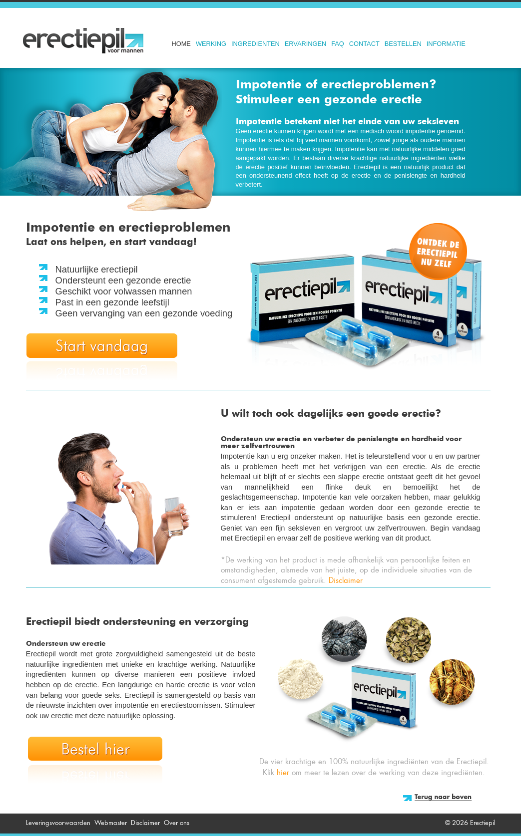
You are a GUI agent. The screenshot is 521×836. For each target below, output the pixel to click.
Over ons (176, 823)
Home (181, 43)
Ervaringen (305, 43)
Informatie (446, 43)
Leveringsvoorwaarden (58, 823)
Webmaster (110, 823)
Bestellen (403, 43)
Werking (211, 43)
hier (283, 773)
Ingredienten (255, 43)
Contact (364, 43)
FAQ (337, 43)
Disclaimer (346, 580)
